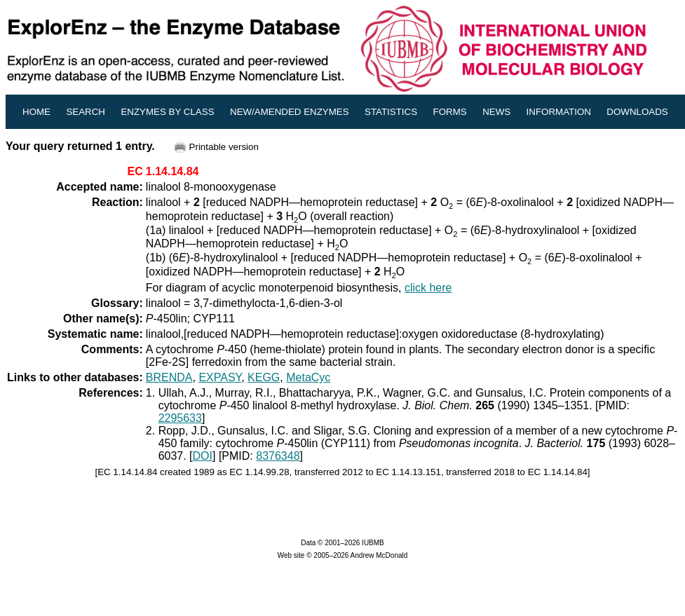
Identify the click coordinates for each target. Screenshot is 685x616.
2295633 (180, 418)
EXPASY (219, 377)
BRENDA (169, 377)
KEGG (263, 377)
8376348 (277, 456)
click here (428, 288)
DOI (202, 456)
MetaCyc (308, 377)
